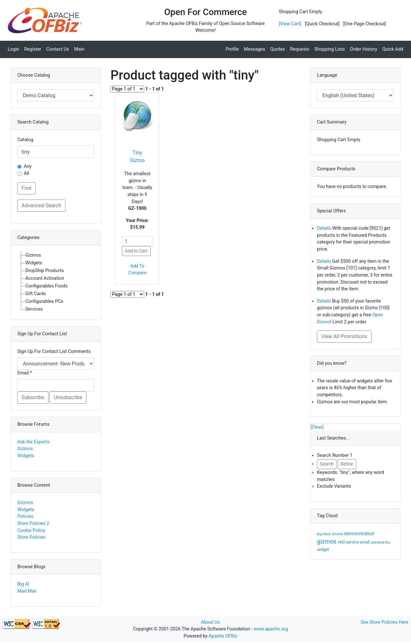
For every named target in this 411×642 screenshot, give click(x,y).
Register (32, 49)
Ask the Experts (33, 442)
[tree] (56, 282)
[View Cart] (290, 24)
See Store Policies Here (384, 622)
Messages (254, 49)
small (365, 542)
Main (79, 49)
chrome (337, 534)
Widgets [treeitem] (33, 263)
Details (324, 228)
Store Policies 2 (33, 523)
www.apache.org (271, 629)
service (353, 542)
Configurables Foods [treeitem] (46, 286)
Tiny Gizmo (137, 156)
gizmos (327, 541)
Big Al (23, 584)
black (326, 534)
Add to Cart (136, 250)
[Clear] (317, 427)
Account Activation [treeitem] (44, 278)
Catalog (25, 139)
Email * (24, 373)
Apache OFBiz (223, 636)
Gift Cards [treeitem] (35, 293)
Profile (232, 49)
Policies (25, 516)
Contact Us (57, 49)
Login (13, 49)
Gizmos (25, 448)
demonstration (359, 533)
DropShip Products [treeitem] (44, 270)
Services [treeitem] (34, 309)
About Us (210, 622)
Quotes (277, 49)
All (26, 173)
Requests (299, 49)
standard (378, 542)
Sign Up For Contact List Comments (54, 351)
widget (323, 549)
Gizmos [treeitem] (33, 255)
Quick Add (392, 49)
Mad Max (27, 591)
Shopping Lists (329, 49)
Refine (347, 464)
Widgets (25, 455)
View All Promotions (344, 336)
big (319, 534)
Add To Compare (137, 269)
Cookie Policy (31, 530)
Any (27, 166)
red (342, 542)
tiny (387, 542)
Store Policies (31, 537)
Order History (363, 49)
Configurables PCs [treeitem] (44, 301)
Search (327, 464)
